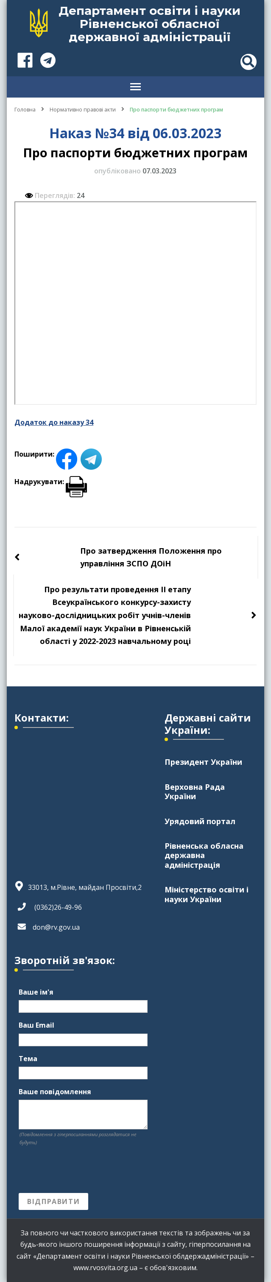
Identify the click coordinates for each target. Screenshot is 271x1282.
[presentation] (83, 1169)
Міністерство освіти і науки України (207, 894)
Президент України (203, 762)
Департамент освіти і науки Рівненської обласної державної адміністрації (149, 23)
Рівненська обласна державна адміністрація (204, 855)
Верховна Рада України (195, 791)
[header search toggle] (248, 62)
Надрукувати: (50, 481)
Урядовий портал (200, 821)
